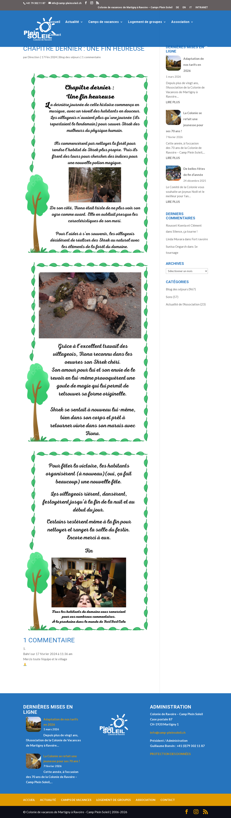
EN (184, 7)
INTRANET (201, 7)
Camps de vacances (103, 22)
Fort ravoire (200, 239)
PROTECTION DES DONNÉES (170, 754)
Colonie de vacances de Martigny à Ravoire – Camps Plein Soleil (135, 7)
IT (190, 7)
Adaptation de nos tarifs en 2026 (193, 64)
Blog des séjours (69, 57)
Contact (55, 35)
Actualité (72, 22)
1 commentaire (91, 57)
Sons (169, 297)
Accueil (54, 22)
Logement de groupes (145, 22)
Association (180, 22)
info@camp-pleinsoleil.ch (168, 732)
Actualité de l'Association (183, 304)
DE (177, 7)
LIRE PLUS (173, 102)
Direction (33, 57)
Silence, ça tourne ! (185, 231)
